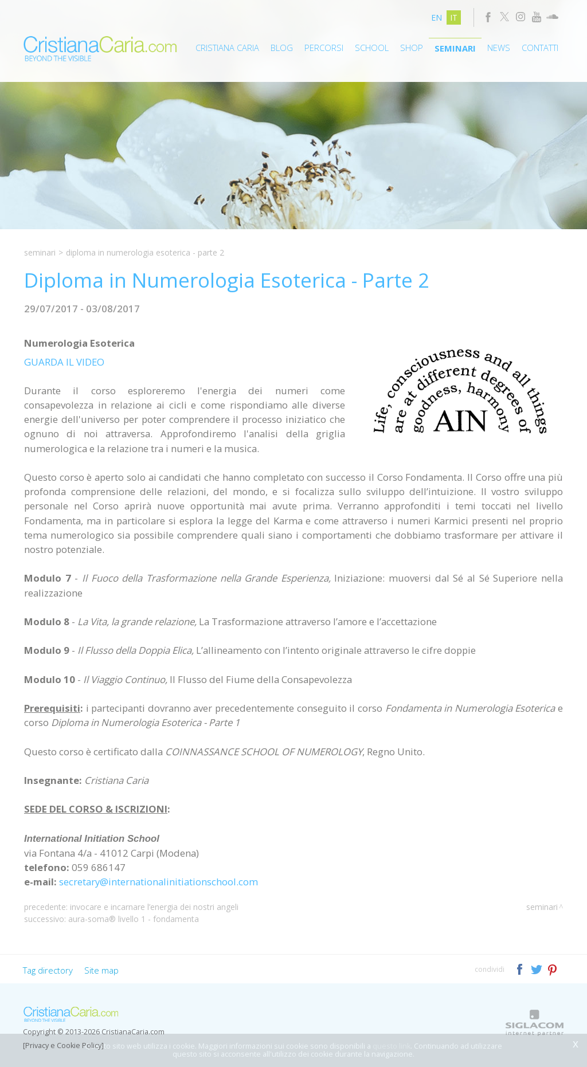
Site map (101, 970)
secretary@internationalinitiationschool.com (158, 881)
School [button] (372, 47)
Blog (282, 47)
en (436, 17)
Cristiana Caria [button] (227, 47)
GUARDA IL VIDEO (64, 361)
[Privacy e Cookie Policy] (63, 1045)
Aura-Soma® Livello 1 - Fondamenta (133, 918)
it (453, 17)
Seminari (455, 48)
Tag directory (48, 970)
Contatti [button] (540, 47)
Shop (411, 47)
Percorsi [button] (323, 47)
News (498, 47)
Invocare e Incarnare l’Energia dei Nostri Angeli (154, 906)
